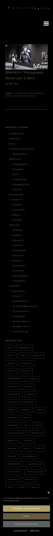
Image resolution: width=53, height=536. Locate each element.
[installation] (17, 179)
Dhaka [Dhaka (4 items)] (28, 386)
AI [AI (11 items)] (10, 348)
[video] (15, 189)
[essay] (15, 205)
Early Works (17, 291)
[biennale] (16, 240)
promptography (19, 164)
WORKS (12, 286)
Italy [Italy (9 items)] (26, 417)
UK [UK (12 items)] (10, 487)
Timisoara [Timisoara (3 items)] (30, 479)
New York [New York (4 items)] (12, 448)
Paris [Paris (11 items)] (39, 448)
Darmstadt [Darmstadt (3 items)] (13, 386)
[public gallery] (18, 276)
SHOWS (8, 96)
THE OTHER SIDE (19, 311)
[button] (48, 492)
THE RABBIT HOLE (19, 327)
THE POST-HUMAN (19, 321)
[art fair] (15, 230)
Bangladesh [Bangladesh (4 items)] (26, 363)
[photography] (18, 184)
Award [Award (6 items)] (11, 363)
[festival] (16, 255)
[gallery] (15, 261)
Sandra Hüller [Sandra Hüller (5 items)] (14, 472)
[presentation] (18, 154)
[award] (15, 235)
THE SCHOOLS (18, 332)
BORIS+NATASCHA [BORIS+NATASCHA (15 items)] (15, 379)
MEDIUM (12, 159)
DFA (10, 144)
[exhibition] (20, 96)
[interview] (16, 210)
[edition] (15, 200)
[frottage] (16, 169)
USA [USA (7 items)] (21, 487)
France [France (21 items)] (31, 394)
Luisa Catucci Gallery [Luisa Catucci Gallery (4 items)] (16, 433)
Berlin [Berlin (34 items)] (11, 371)
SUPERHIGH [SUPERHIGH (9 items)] (13, 479)
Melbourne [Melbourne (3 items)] (13, 441)
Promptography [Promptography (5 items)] (29, 456)
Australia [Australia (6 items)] (37, 355)
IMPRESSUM (34, 530)
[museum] (31, 96)
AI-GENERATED (20, 93)
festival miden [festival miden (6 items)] (14, 394)
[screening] (16, 281)
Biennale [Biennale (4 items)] (26, 371)
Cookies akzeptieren (26, 508)
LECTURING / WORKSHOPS (20, 149)
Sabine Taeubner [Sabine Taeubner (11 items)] (35, 464)
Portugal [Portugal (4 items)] (12, 456)
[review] (15, 220)
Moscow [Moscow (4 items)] (28, 441)
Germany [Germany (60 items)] (28, 402)
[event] (15, 245)
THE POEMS (17, 316)
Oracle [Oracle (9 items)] (26, 448)
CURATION (13, 139)
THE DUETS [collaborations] (23, 306)
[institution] (17, 266)
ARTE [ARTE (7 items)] (23, 355)
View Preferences (26, 524)
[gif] (14, 174)
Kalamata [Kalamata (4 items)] (12, 425)
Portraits (15, 296)
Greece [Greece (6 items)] (11, 410)
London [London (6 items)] (38, 425)
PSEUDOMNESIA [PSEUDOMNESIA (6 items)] (14, 464)
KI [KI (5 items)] (26, 425)
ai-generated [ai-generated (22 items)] (24, 348)
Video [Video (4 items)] (34, 487)
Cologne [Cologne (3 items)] (33, 379)
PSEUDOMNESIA (36, 93)
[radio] (15, 215)
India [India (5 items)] (40, 410)
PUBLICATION (14, 195)
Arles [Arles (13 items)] (11, 355)
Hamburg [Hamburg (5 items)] (25, 410)
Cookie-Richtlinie (20, 530)
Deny (26, 516)
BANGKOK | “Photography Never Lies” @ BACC (24, 75)
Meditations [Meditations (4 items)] (37, 433)
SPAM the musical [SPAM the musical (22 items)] (35, 472)
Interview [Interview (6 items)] (12, 417)
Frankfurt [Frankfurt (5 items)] (12, 402)
